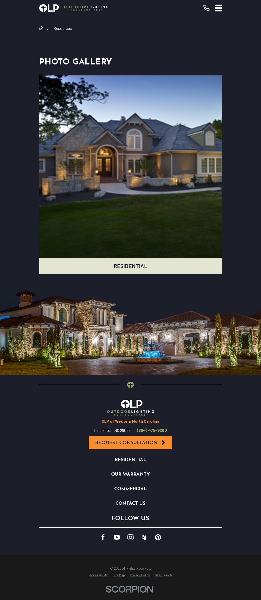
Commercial (130, 489)
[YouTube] (117, 537)
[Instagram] (130, 537)
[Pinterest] (158, 537)
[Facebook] (103, 537)
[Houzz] (144, 537)
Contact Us (130, 503)
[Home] (73, 8)
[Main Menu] (218, 8)
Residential (130, 460)
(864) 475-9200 (152, 430)
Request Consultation (130, 442)
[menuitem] (98, 575)
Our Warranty (130, 474)
